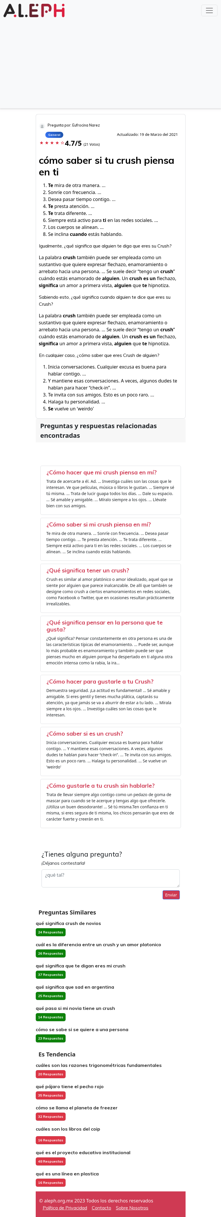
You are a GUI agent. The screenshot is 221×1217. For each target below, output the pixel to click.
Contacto (101, 1208)
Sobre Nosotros (132, 1208)
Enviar (171, 895)
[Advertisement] (110, 62)
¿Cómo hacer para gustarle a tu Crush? (100, 681)
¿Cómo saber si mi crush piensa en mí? (98, 524)
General (54, 135)
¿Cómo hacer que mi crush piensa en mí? (101, 472)
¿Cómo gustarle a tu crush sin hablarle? (100, 785)
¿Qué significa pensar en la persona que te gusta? (104, 626)
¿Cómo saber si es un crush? (84, 733)
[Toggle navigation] (209, 10)
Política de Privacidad (65, 1208)
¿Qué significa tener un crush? (87, 570)
